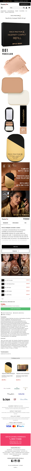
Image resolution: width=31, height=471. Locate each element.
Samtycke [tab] (5, 222)
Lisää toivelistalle (6, 313)
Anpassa (15, 251)
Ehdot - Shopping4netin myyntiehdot (20, 452)
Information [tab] (15, 222)
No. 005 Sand (15, 287)
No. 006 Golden (15, 291)
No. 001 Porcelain (15, 280)
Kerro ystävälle (6, 314)
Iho (26, 11)
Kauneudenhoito (11, 11)
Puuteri (2, 12)
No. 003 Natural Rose (15, 284)
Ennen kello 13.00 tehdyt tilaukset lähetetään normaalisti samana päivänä (15, 412)
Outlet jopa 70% (7, 1)
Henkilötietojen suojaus (15, 454)
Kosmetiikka (21, 11)
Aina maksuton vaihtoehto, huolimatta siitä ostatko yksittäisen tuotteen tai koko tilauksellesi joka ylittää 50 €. (15, 407)
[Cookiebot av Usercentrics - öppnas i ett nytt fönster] (23, 219)
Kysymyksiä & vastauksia (19, 449)
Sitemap (21, 465)
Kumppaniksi (25, 454)
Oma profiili (9, 449)
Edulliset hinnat (7, 452)
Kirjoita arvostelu (18, 313)
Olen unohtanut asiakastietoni (12, 451)
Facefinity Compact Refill (9, 12)
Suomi (15, 467)
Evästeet (6, 454)
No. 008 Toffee (15, 294)
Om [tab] (25, 222)
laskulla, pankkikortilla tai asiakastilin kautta (15, 424)
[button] (29, 7)
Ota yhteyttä (24, 451)
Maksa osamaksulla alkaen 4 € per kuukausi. (10, 306)
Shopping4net (3, 11)
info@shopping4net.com (15, 443)
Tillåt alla (15, 246)
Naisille (16, 11)
